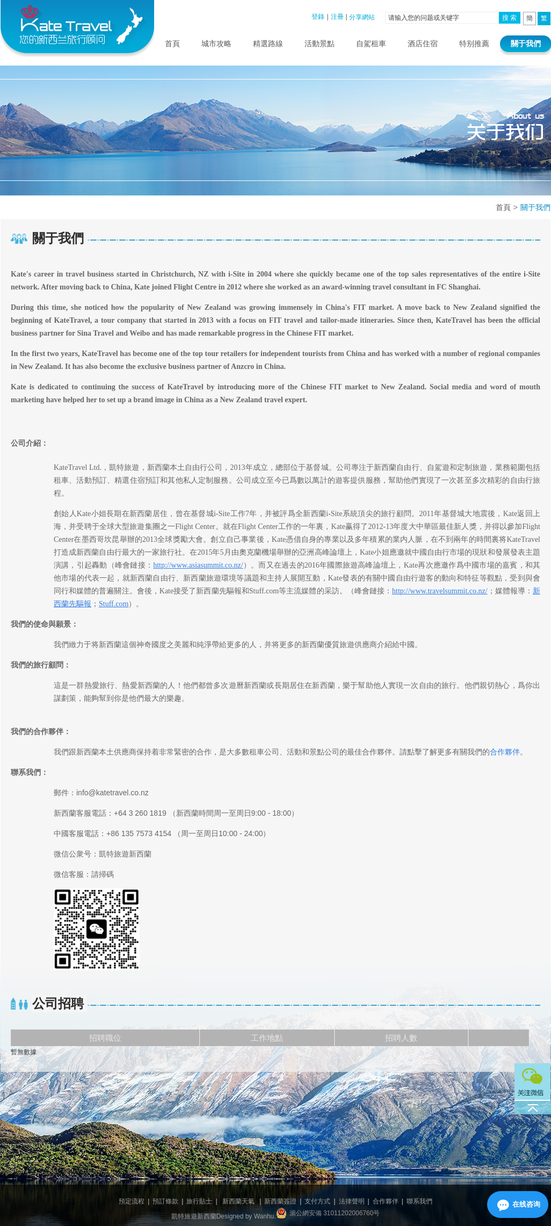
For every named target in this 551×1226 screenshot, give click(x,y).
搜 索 (509, 17)
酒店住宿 (423, 43)
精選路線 (268, 43)
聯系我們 (419, 1201)
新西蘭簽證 (280, 1201)
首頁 (172, 43)
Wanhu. (265, 1216)
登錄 (317, 16)
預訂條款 (165, 1201)
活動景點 (320, 43)
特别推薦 (474, 43)
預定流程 (131, 1201)
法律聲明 (352, 1201)
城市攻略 (216, 43)
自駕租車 (371, 43)
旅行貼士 (199, 1201)
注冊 (337, 16)
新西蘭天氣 (238, 1201)
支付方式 (317, 1201)
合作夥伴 (385, 1201)
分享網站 (362, 17)
